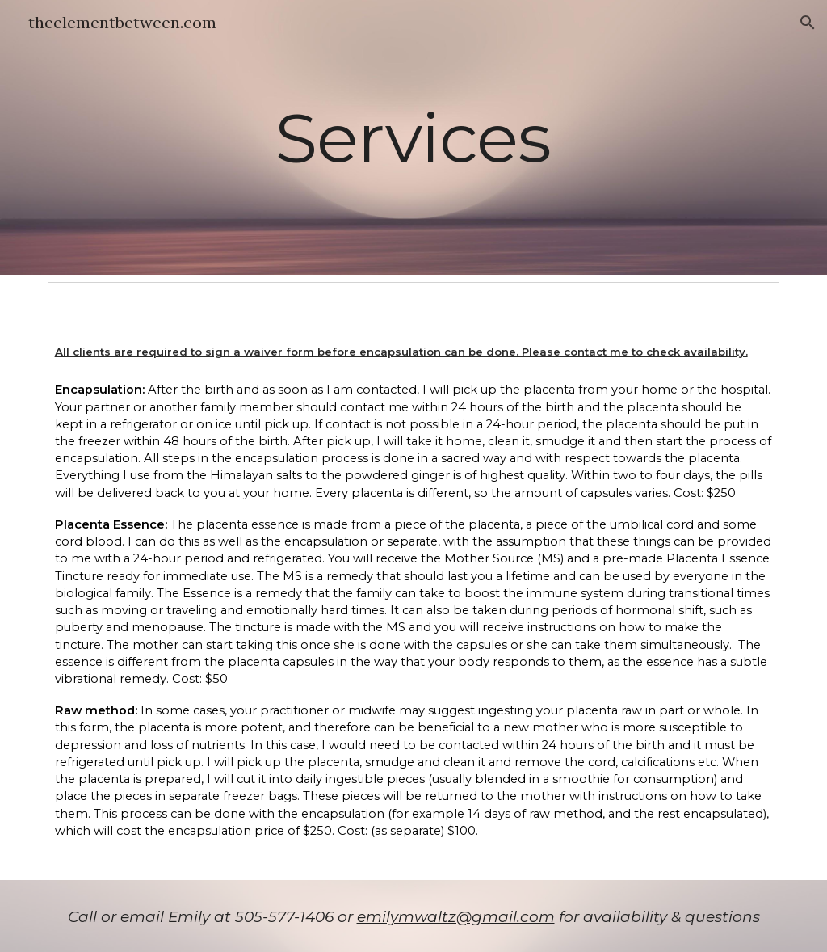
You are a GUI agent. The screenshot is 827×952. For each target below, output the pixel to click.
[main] (413, 137)
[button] (807, 22)
